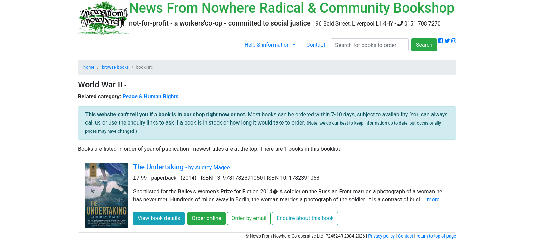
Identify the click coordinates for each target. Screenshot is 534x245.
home (88, 67)
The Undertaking (181, 167)
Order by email (249, 218)
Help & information (268, 45)
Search (424, 45)
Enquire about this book (305, 218)
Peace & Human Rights (150, 96)
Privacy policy (381, 236)
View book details (159, 218)
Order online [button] (206, 218)
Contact (315, 45)
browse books (115, 67)
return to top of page (436, 236)
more (433, 199)
